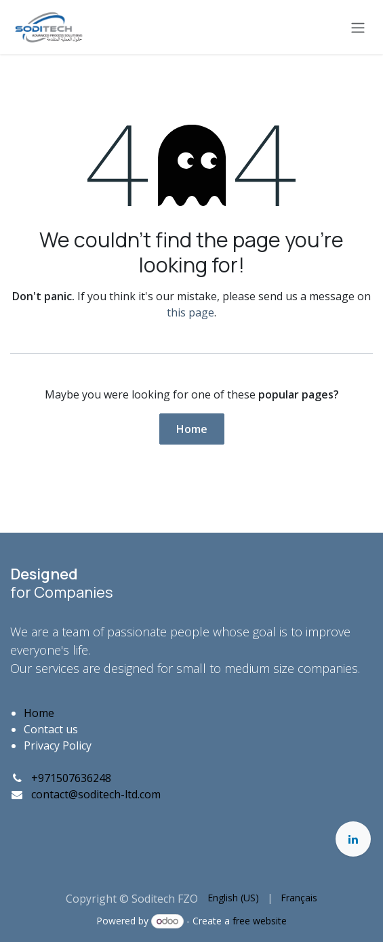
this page (190, 312)
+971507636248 (71, 778)
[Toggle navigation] (358, 27)
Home (191, 429)
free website (260, 920)
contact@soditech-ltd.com (96, 794)
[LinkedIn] (353, 839)
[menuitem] (233, 897)
